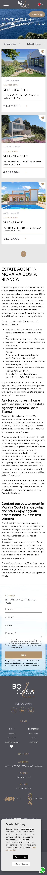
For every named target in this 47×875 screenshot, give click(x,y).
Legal (25, 819)
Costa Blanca (12, 742)
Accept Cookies (20, 857)
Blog (33, 738)
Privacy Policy (19, 644)
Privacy (32, 819)
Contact (33, 742)
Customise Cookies (20, 864)
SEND (23, 655)
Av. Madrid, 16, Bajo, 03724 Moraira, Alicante (23, 766)
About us (33, 733)
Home (11, 729)
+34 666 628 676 (23, 788)
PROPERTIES (33, 729)
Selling (12, 733)
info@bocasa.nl (23, 777)
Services (12, 738)
